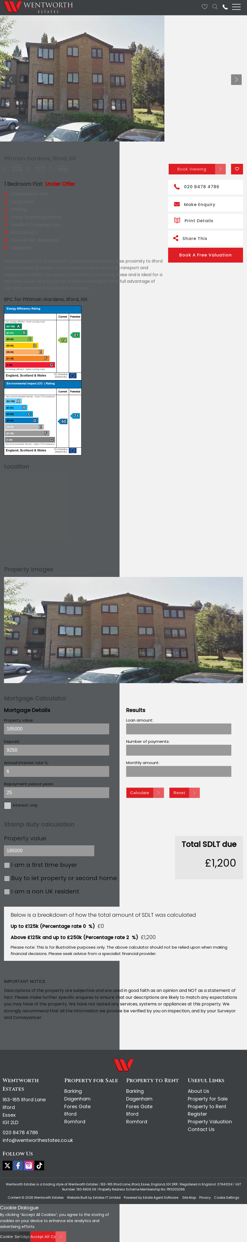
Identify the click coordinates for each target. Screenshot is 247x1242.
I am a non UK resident (45, 891)
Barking (73, 1091)
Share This (190, 238)
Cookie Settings (226, 1197)
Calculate (140, 792)
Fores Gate (77, 1106)
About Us (198, 1091)
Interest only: (25, 805)
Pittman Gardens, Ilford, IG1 (40, 158)
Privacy (205, 1197)
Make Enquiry (194, 204)
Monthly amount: (142, 762)
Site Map (189, 1197)
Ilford (70, 1114)
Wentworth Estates (49, 1197)
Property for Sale (208, 1098)
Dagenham (77, 1098)
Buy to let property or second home (64, 878)
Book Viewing (191, 169)
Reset (179, 792)
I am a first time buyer (44, 865)
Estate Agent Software (160, 1197)
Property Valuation (210, 1121)
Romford (74, 1121)
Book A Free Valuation (205, 255)
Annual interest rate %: (26, 762)
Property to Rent (207, 1106)
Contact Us (201, 1129)
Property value (25, 838)
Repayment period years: (29, 784)
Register (197, 1114)
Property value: (18, 720)
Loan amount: (139, 720)
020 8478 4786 (196, 186)
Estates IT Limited (107, 1197)
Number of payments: (147, 741)
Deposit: (12, 741)
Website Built (77, 1197)
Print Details (194, 220)
